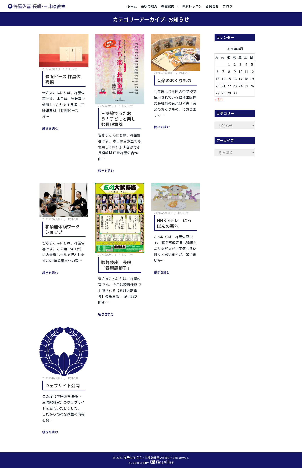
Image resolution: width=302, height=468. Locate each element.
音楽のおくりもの (174, 80)
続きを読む (50, 128)
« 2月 (219, 99)
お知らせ (71, 69)
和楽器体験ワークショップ (62, 229)
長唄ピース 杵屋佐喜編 (63, 79)
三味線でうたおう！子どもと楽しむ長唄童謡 (118, 118)
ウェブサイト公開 (62, 385)
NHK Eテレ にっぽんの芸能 (174, 223)
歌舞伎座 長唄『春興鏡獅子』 (116, 265)
